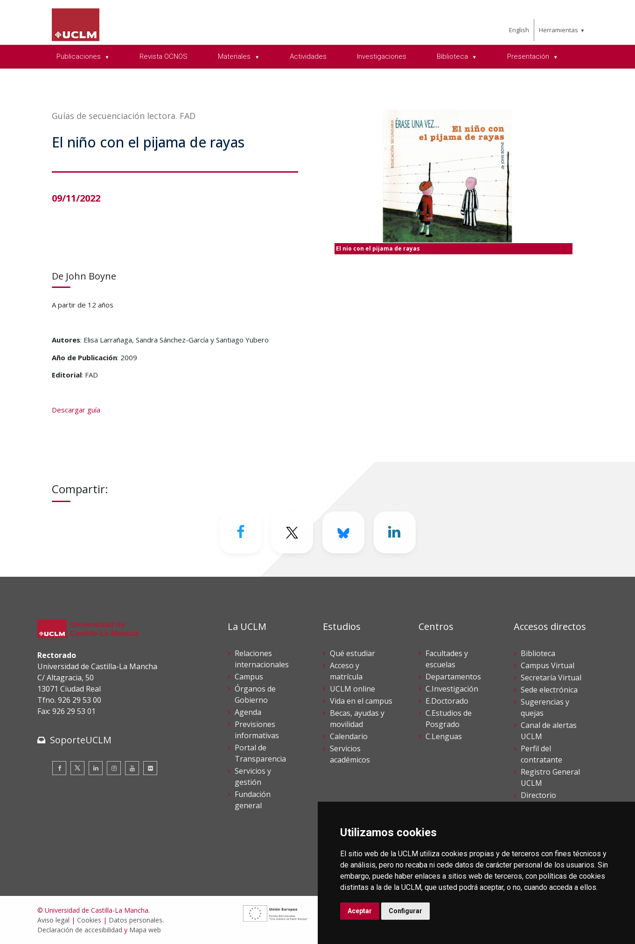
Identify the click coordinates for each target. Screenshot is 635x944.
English (519, 30)
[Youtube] (132, 768)
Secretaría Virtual (551, 677)
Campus (249, 676)
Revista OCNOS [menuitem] (164, 56)
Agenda (248, 712)
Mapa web (145, 929)
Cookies (89, 920)
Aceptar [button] (360, 911)
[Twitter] (292, 532)
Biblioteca (538, 653)
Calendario (349, 736)
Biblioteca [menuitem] (453, 56)
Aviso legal (53, 920)
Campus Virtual (547, 665)
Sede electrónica (549, 690)
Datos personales (135, 920)
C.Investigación (452, 689)
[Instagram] (114, 768)
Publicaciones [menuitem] (79, 56)
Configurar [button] (405, 911)
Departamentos (453, 676)
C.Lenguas (444, 736)
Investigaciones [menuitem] (381, 56)
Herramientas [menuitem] (558, 30)
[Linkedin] (395, 532)
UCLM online (352, 689)
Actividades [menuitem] (308, 56)
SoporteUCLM (81, 740)
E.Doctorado (447, 701)
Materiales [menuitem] (235, 56)
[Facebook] (241, 532)
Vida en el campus (361, 701)
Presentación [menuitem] (529, 56)
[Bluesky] (343, 532)
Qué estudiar (352, 653)
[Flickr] (150, 768)
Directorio (538, 795)
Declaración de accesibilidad (79, 929)
